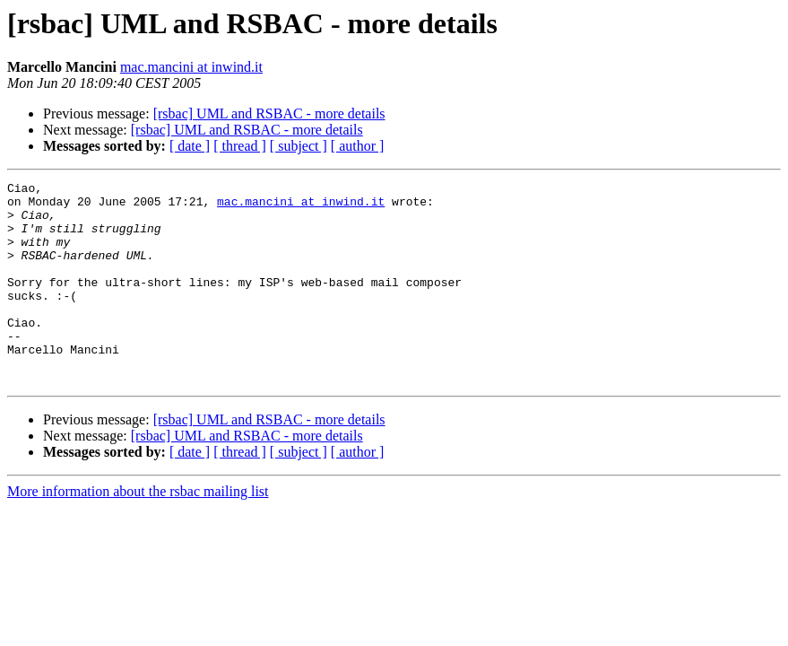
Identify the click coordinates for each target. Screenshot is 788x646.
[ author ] (358, 145)
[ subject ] (298, 145)
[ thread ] (239, 145)
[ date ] (189, 145)
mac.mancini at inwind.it (191, 66)
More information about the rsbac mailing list (138, 531)
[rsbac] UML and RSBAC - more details (269, 113)
